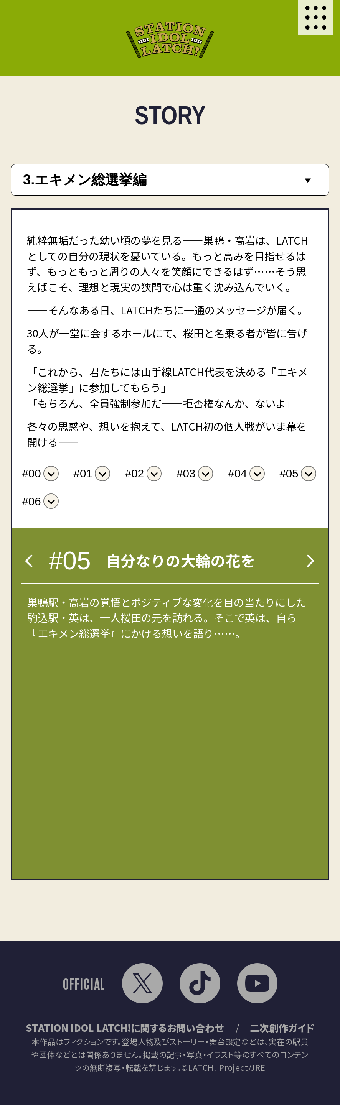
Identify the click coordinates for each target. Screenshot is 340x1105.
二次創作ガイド (282, 1027)
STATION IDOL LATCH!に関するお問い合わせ (124, 1027)
